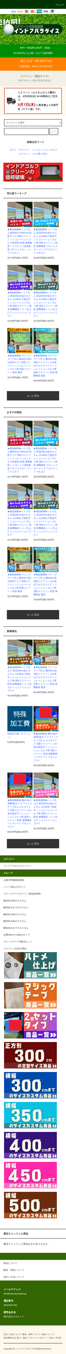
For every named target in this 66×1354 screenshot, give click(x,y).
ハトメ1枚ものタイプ (14, 887)
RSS (51, 1338)
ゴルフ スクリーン (19, 150)
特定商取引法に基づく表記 (15, 1338)
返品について (47, 1334)
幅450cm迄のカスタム (15, 921)
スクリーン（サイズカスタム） (33, 80)
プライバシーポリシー (38, 1338)
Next (58, 172)
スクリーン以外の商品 (15, 948)
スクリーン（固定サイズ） (33, 76)
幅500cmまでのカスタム (16, 928)
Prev (8, 172)
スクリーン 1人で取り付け (33, 154)
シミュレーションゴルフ (44, 150)
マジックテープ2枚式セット (18, 942)
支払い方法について (12, 1334)
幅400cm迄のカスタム (15, 914)
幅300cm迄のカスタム (15, 900)
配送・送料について (31, 1334)
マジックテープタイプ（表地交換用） (23, 894)
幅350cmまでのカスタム (16, 907)
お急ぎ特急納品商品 (14, 880)
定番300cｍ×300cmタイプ (17, 935)
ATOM (58, 1338)
